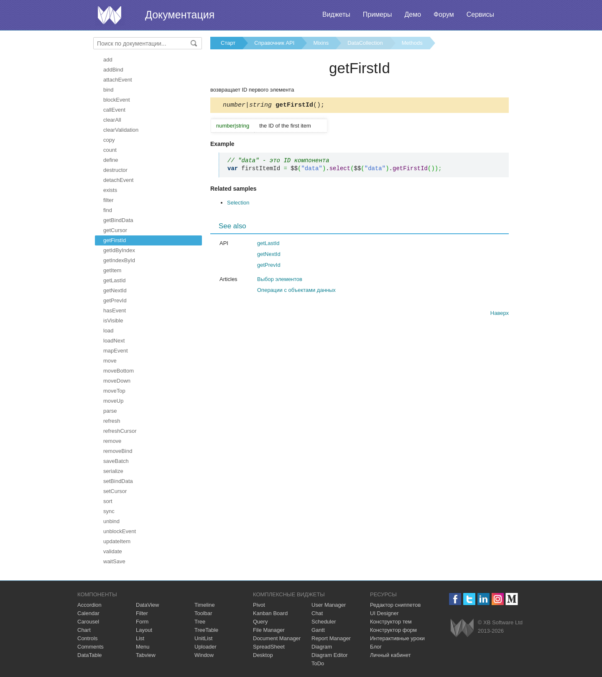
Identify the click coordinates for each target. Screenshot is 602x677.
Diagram (321, 647)
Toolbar (203, 613)
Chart (84, 630)
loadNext (114, 340)
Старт (228, 43)
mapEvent (115, 350)
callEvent (114, 110)
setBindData (118, 481)
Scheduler (323, 621)
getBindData (118, 220)
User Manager (328, 605)
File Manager (269, 630)
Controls (87, 638)
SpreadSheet (269, 647)
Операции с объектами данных (296, 291)
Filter (142, 613)
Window (204, 655)
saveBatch (116, 461)
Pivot (259, 605)
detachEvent (118, 180)
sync (109, 511)
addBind (113, 69)
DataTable (89, 655)
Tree (199, 621)
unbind (111, 521)
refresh (111, 421)
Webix (462, 627)
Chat (317, 613)
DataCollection (365, 43)
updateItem (116, 541)
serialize (113, 471)
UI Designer (384, 613)
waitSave (114, 561)
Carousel (88, 621)
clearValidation (120, 130)
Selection (238, 204)
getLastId (114, 280)
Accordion (89, 605)
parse (110, 411)
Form (142, 621)
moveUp (113, 401)
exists (110, 190)
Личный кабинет (390, 655)
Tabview (146, 655)
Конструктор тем (391, 621)
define (110, 160)
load (108, 330)
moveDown (116, 381)
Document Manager (277, 638)
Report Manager (331, 638)
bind (108, 90)
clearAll (112, 120)
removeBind (117, 451)
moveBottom (118, 371)
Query (260, 621)
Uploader (205, 647)
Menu (143, 647)
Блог (376, 647)
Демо (412, 14)
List (140, 638)
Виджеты (336, 14)
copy (109, 140)
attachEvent (117, 80)
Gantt (318, 630)
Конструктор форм (393, 630)
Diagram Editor (329, 655)
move (110, 361)
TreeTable (206, 630)
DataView (147, 605)
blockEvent (116, 100)
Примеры (377, 14)
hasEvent (114, 310)
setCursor (115, 491)
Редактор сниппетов (395, 605)
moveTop (114, 391)
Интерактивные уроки (397, 638)
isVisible (113, 320)
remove (112, 441)
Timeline (204, 605)
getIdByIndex (119, 250)
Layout (144, 630)
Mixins (321, 43)
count (110, 150)
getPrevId (115, 300)
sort (107, 501)
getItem (112, 270)
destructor (115, 170)
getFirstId (114, 240)
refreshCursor (119, 431)
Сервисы (480, 14)
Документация (179, 14)
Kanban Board (270, 613)
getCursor (115, 230)
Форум (444, 14)
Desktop (263, 655)
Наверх (499, 314)
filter (108, 200)
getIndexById (119, 260)
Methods (412, 43)
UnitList (203, 638)
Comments (90, 647)
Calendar (88, 613)
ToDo (317, 663)
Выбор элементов (279, 280)
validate (112, 551)
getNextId (115, 290)
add (107, 59)
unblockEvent (119, 531)
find (107, 210)
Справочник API (274, 43)
